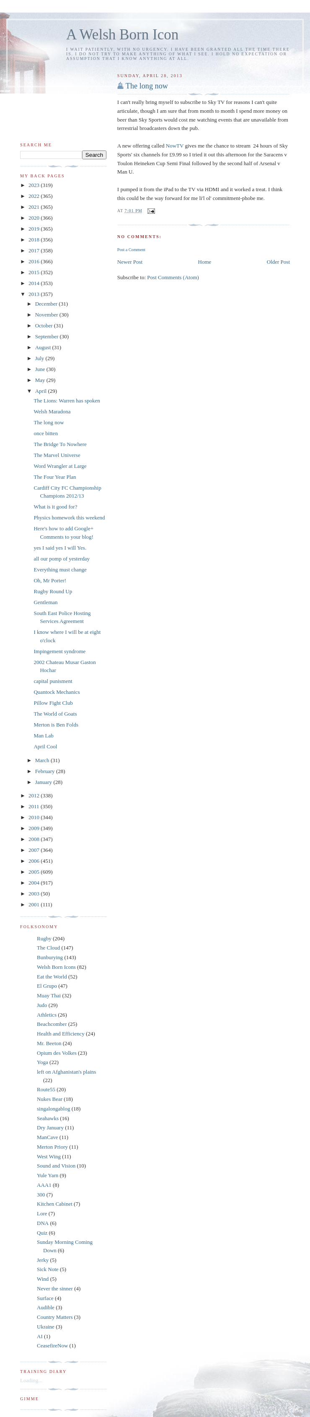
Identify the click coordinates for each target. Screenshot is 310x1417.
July (40, 358)
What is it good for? (55, 506)
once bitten (45, 433)
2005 (34, 872)
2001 (34, 904)
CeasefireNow (52, 1345)
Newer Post (129, 262)
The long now (147, 86)
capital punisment (53, 681)
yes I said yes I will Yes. (60, 548)
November (47, 314)
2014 (34, 283)
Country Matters (55, 1317)
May (40, 380)
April (41, 391)
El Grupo (47, 986)
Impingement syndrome (59, 651)
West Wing (49, 1156)
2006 (34, 861)
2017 (34, 250)
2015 (34, 272)
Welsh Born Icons (56, 967)
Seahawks (48, 1118)
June (40, 369)
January (44, 782)
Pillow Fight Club (53, 703)
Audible (45, 1307)
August (43, 347)
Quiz (42, 1233)
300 (41, 1194)
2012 (34, 795)
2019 (34, 229)
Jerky (43, 1260)
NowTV (174, 146)
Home (205, 262)
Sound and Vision (56, 1166)
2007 (34, 850)
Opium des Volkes (57, 1053)
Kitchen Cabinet (54, 1204)
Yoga (42, 1062)
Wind (43, 1279)
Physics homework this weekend (69, 517)
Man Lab (43, 735)
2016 (34, 261)
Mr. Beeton (49, 1043)
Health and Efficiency (61, 1033)
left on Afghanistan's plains (66, 1072)
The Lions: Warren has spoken (67, 400)
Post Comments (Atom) (173, 277)
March (43, 760)
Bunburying (50, 957)
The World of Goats (55, 714)
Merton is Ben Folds (56, 724)
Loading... (31, 1380)
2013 (34, 294)
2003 (34, 893)
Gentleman (45, 602)
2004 (34, 883)
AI (40, 1336)
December (47, 304)
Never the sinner (55, 1288)
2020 (34, 218)
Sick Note (48, 1269)
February (45, 771)
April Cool (45, 746)
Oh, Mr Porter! (50, 580)
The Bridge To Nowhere (60, 444)
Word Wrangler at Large (60, 466)
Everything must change (60, 569)
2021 (34, 207)
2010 (34, 817)
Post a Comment (131, 249)
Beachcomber (52, 1024)
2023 (34, 185)
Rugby (44, 938)
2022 (34, 196)
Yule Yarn (47, 1175)
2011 (34, 806)
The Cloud (48, 948)
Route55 (46, 1089)
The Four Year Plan (55, 477)
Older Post (278, 262)
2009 (34, 828)
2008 (34, 839)
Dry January (50, 1127)
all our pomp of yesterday (62, 558)
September (47, 336)
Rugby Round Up (53, 591)
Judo (42, 1005)
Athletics (47, 1015)
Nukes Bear (49, 1099)
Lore (42, 1213)
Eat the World (52, 976)
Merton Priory (52, 1147)
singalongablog (53, 1109)
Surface (45, 1298)
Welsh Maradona (52, 411)
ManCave (47, 1137)
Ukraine (45, 1327)
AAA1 (44, 1185)
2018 (34, 239)
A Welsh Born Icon (122, 34)
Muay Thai (49, 995)
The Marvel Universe (57, 455)
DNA (43, 1223)
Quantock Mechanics (57, 692)
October (44, 325)
